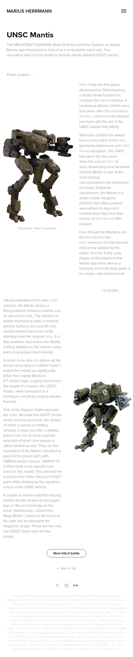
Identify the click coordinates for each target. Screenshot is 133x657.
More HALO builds (66, 553)
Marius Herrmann (29, 11)
